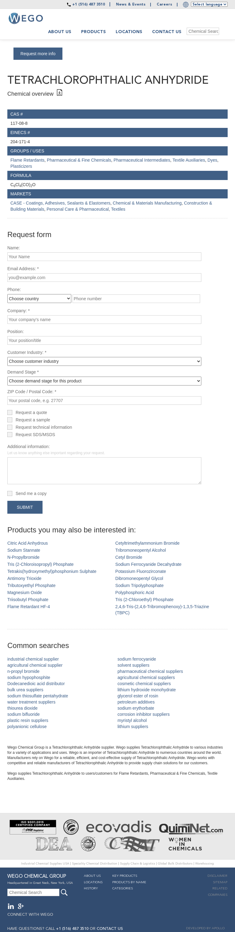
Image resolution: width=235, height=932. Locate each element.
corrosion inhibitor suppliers (144, 714)
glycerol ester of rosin (138, 695)
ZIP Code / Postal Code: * (31, 391)
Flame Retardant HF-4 (28, 606)
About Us (92, 876)
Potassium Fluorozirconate (140, 571)
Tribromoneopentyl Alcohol (140, 550)
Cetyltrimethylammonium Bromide (147, 543)
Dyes (212, 160)
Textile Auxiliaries (189, 160)
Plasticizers (21, 166)
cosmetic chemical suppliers (144, 683)
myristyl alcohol (132, 720)
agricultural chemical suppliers (146, 677)
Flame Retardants (27, 160)
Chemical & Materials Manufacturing (147, 203)
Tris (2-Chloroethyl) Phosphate (144, 599)
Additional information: (56, 449)
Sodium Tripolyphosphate (139, 585)
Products (93, 32)
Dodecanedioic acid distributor (36, 683)
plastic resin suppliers (27, 720)
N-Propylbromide (23, 557)
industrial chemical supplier (33, 659)
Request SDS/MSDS (35, 434)
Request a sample (33, 419)
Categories (122, 888)
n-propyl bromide (23, 671)
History (91, 888)
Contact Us (166, 32)
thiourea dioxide (22, 708)
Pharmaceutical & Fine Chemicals (79, 160)
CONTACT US (110, 929)
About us (59, 32)
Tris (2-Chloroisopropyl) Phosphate (40, 564)
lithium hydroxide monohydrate (147, 689)
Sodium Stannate (23, 550)
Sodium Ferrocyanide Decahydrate (148, 564)
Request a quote (31, 412)
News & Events (131, 4)
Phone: (14, 289)
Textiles (118, 209)
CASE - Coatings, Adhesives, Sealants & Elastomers (60, 203)
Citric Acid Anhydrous (27, 543)
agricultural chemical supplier (35, 665)
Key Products (124, 876)
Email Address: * (23, 268)
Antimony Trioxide (24, 578)
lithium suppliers (133, 726)
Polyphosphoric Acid (134, 592)
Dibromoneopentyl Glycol (139, 578)
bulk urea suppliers (25, 689)
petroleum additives (136, 702)
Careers (164, 4)
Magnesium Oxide (24, 592)
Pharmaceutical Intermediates (142, 160)
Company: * (18, 310)
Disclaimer (217, 876)
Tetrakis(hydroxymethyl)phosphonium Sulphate (51, 571)
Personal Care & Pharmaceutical (78, 209)
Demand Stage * (23, 372)
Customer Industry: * (27, 352)
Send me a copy (31, 493)
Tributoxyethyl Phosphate (31, 585)
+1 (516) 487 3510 (88, 4)
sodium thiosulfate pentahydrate (37, 695)
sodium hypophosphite (28, 677)
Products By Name (129, 882)
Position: (15, 331)
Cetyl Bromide (128, 557)
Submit (25, 507)
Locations (129, 32)
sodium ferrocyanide (137, 659)
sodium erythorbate (136, 708)
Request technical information (44, 427)
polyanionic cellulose (27, 726)
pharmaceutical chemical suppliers (150, 671)
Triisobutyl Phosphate (27, 599)
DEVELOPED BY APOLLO (205, 928)
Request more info (38, 53)
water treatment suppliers (31, 702)
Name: (13, 247)
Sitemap (220, 882)
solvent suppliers (133, 665)
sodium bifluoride (23, 714)
